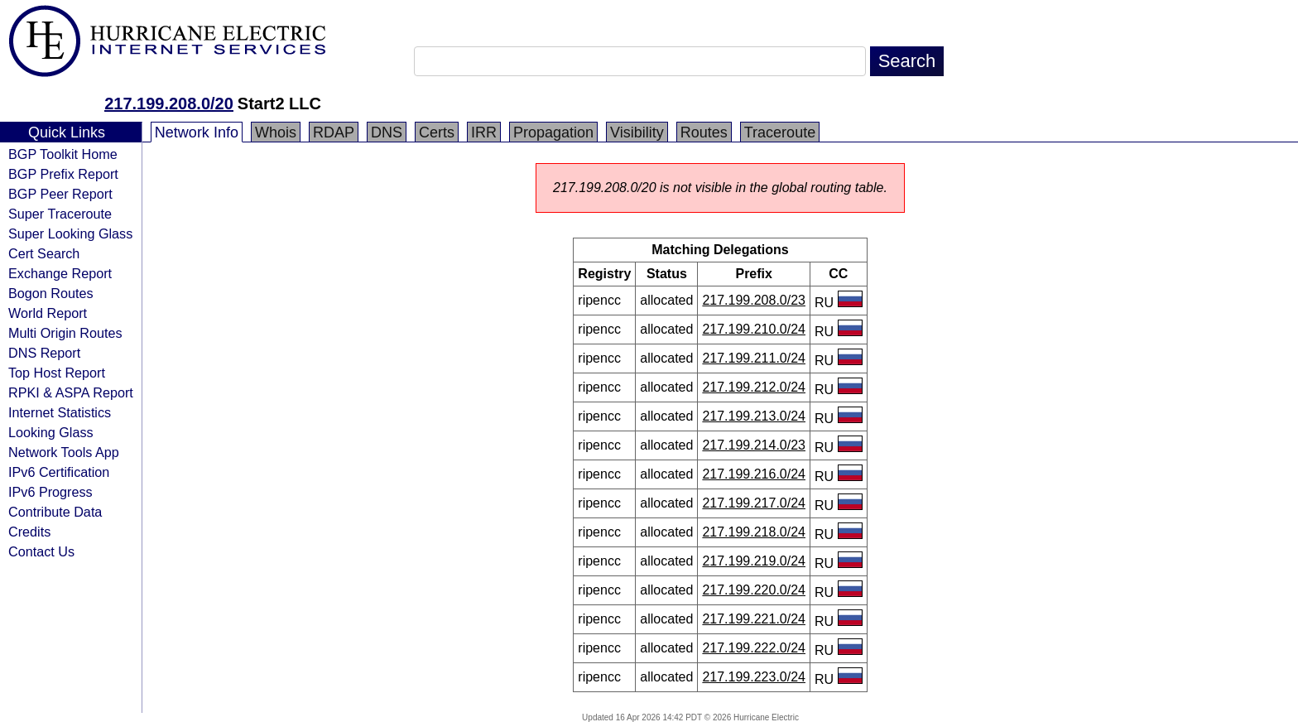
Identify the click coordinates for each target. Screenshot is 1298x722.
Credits (29, 531)
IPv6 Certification (58, 471)
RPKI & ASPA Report (70, 392)
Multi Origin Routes (65, 332)
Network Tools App (63, 452)
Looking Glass (51, 432)
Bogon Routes (51, 293)
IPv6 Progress (50, 491)
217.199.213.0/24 (753, 416)
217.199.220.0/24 (753, 590)
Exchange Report (60, 273)
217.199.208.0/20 (168, 103)
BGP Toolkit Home (63, 154)
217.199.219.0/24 (753, 561)
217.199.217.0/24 (753, 503)
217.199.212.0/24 (753, 387)
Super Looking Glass (70, 233)
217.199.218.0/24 (753, 532)
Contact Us (41, 551)
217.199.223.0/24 (753, 677)
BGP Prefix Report (63, 173)
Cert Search (43, 253)
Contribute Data (55, 511)
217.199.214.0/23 (753, 445)
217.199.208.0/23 (753, 300)
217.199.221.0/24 (753, 619)
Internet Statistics (59, 412)
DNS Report (44, 352)
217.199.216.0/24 (753, 474)
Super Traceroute (60, 213)
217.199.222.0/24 (753, 648)
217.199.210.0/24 (753, 329)
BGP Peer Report (60, 193)
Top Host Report (56, 372)
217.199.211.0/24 (753, 358)
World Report (47, 313)
